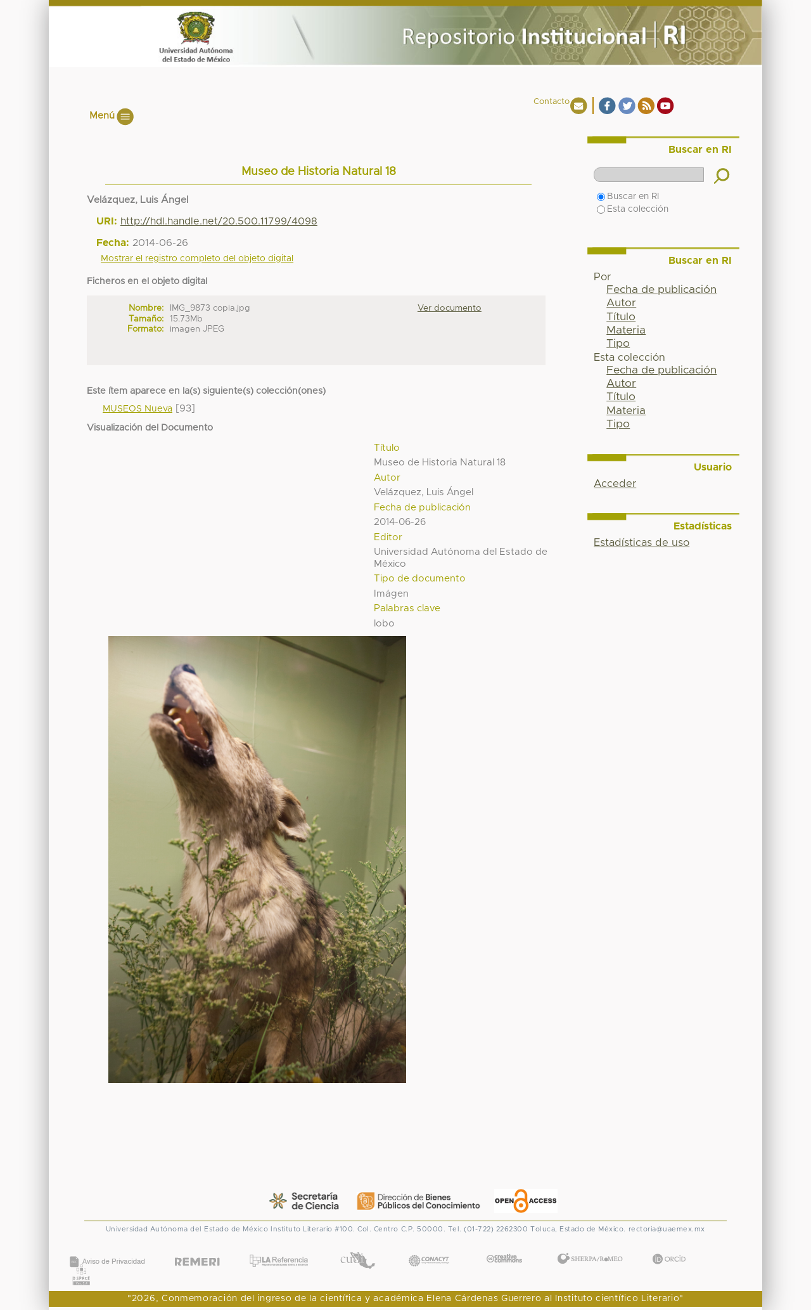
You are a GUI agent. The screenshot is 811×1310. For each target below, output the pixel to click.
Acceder (615, 484)
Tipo (618, 343)
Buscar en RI (628, 196)
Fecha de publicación (661, 289)
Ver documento (450, 308)
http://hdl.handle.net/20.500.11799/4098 (218, 221)
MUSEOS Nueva (137, 409)
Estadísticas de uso (641, 543)
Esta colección (632, 209)
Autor (621, 303)
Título (620, 317)
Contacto (551, 102)
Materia (626, 330)
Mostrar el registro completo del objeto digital (197, 258)
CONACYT (429, 1247)
